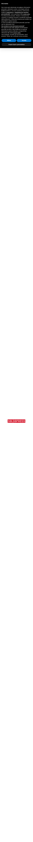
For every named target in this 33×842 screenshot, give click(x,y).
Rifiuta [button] (9, 40)
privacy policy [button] (17, 32)
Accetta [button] (24, 40)
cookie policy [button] (26, 14)
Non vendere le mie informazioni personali (12, 26)
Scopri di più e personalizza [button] (16, 44)
